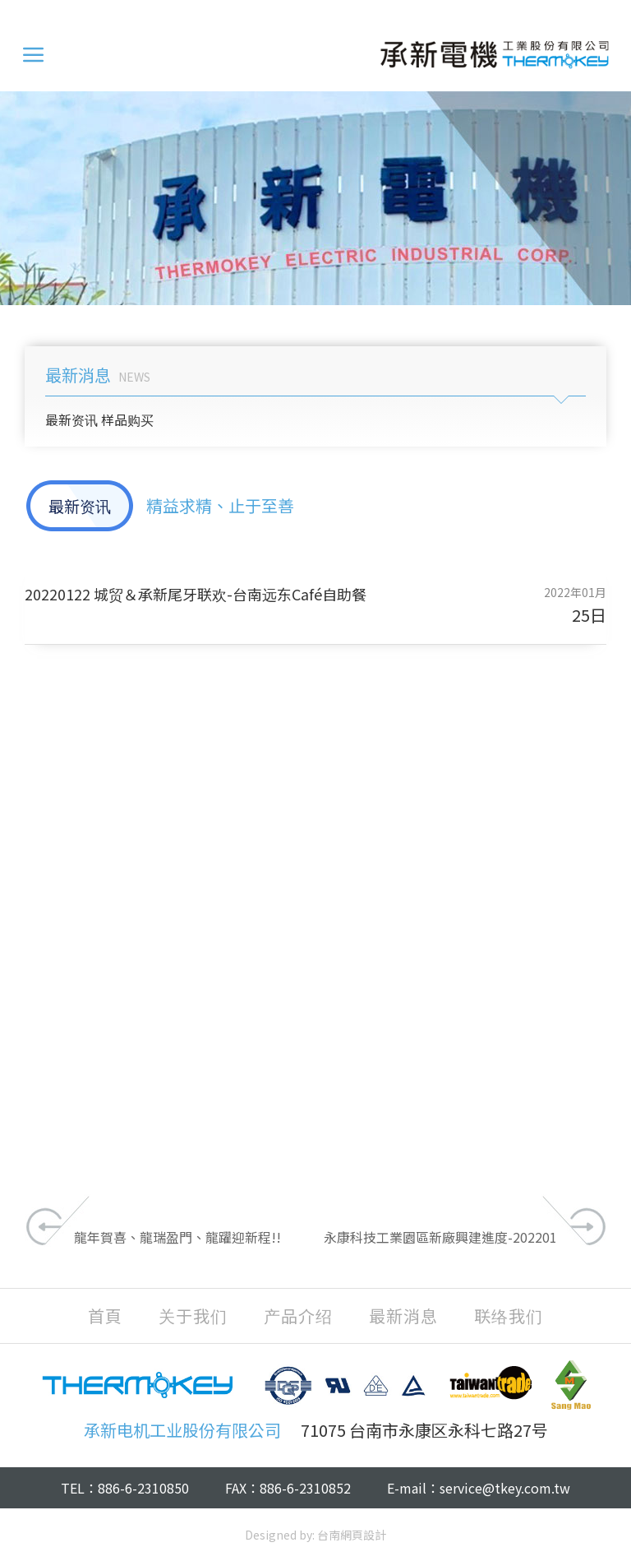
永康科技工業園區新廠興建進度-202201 (440, 1237)
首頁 (105, 1316)
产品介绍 (298, 1316)
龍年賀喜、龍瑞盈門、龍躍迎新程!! (177, 1237)
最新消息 (403, 1316)
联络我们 (508, 1316)
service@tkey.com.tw (505, 1488)
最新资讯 (71, 419)
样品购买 (127, 419)
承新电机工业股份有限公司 (495, 54)
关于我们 (193, 1316)
